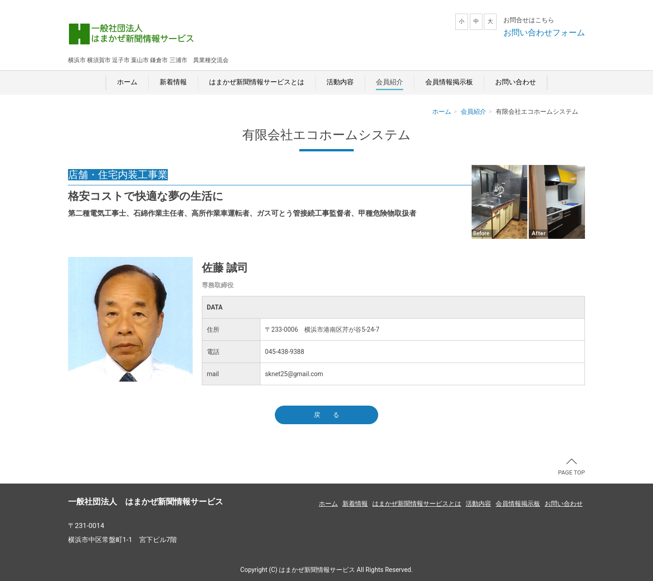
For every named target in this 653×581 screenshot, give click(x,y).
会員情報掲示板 (449, 82)
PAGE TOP (571, 467)
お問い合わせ (515, 82)
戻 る (326, 414)
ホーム (127, 82)
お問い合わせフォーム (544, 32)
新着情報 (173, 82)
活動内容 (340, 82)
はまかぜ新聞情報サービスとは (256, 82)
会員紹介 (389, 82)
